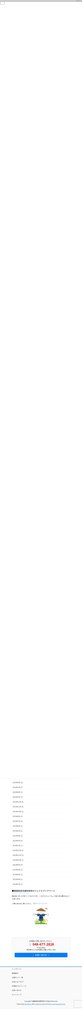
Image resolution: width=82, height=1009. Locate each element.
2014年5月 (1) (18, 874)
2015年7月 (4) (18, 821)
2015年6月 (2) (18, 826)
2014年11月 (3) (18, 855)
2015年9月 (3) (18, 816)
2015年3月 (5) (18, 840)
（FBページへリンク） (40, 903)
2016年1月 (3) (18, 797)
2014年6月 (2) (18, 869)
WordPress (28, 1004)
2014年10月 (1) (18, 860)
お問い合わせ (17, 990)
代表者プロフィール (19, 986)
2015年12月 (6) (18, 802)
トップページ (17, 969)
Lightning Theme (40, 1004)
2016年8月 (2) (18, 782)
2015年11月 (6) (18, 806)
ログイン (78, 0)
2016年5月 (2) (18, 787)
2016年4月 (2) (18, 792)
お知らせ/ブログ (18, 982)
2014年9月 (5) (18, 865)
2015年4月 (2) (18, 836)
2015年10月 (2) (18, 811)
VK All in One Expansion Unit (56, 1004)
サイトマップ (17, 994)
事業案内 (15, 973)
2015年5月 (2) (18, 831)
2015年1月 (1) (18, 845)
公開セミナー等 (17, 977)
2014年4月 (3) (18, 879)
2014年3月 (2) (18, 884)
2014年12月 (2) (18, 850)
